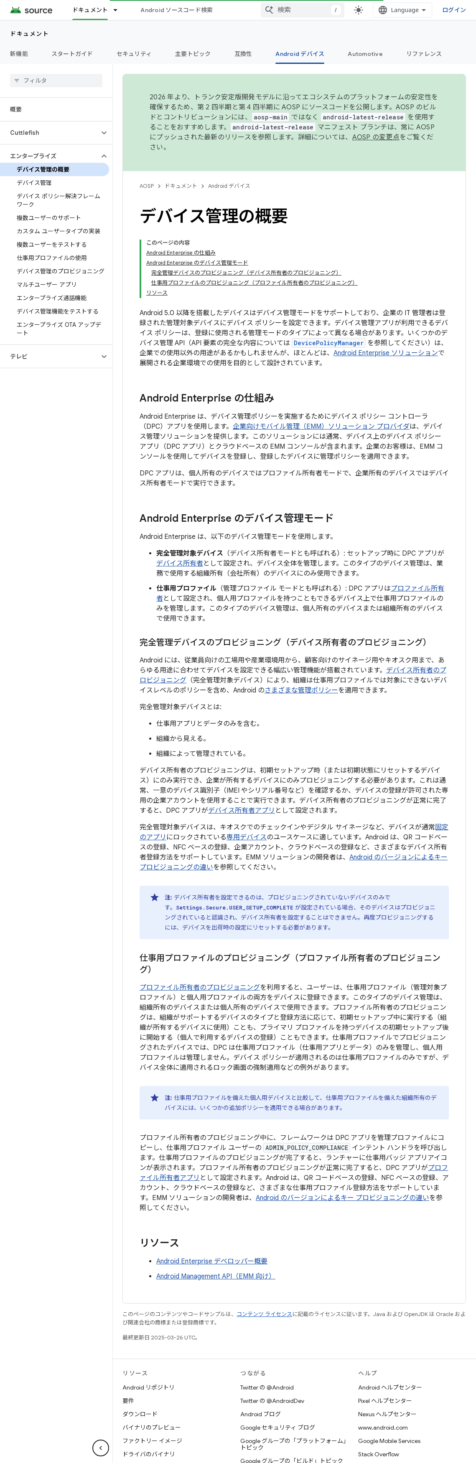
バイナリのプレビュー (151, 1427)
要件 (128, 1401)
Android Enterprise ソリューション (385, 353)
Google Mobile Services (389, 1441)
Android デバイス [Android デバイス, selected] (299, 54)
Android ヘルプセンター (390, 1387)
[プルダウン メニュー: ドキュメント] (119, 10)
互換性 (243, 54)
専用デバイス (247, 837)
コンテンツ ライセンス (264, 1314)
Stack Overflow (378, 1454)
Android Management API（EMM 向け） (215, 1276)
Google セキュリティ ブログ (277, 1427)
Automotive (365, 54)
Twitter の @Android (267, 1387)
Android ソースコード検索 (176, 10)
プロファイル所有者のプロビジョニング (200, 987)
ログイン (454, 10)
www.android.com (383, 1427)
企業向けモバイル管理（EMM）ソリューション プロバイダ (321, 426)
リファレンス (424, 54)
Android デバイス (229, 186)
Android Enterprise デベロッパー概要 (211, 1261)
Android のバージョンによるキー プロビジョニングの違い (342, 1198)
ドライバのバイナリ (148, 1454)
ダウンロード (140, 1414)
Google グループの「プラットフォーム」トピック (293, 1444)
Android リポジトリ (148, 1387)
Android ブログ (260, 1414)
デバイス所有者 (179, 563)
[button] (49, 132)
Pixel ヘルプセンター (385, 1401)
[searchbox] (56, 80)
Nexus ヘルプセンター (387, 1414)
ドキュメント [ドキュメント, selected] (90, 10)
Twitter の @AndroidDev (272, 1401)
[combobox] (302, 10)
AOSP (147, 186)
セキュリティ (134, 54)
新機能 (19, 54)
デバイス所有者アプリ (241, 810)
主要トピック (193, 54)
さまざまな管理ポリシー (301, 690)
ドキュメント (29, 34)
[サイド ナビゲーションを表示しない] (100, 1448)
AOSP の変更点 (376, 137)
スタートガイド (72, 54)
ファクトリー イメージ (152, 1441)
